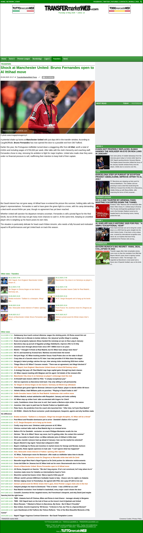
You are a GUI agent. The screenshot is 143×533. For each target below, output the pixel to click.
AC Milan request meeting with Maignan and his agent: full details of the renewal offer (47, 373)
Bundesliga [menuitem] (37, 59)
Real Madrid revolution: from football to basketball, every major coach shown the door (47, 490)
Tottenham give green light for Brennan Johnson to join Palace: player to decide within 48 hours (51, 388)
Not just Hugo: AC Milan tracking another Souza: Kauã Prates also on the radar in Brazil (48, 356)
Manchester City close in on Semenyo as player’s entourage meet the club (43, 376)
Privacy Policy (137, 519)
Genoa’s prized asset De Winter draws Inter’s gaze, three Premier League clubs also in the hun (51, 484)
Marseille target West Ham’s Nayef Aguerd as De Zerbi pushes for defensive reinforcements (49, 461)
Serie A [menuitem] (12, 59)
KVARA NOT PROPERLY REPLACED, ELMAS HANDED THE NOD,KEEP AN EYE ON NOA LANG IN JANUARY (119, 151)
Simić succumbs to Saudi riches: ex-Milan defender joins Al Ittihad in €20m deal (45, 437)
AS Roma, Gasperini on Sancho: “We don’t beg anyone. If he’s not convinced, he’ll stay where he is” (53, 469)
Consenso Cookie (125, 519)
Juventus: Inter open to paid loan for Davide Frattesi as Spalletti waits (41, 405)
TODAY (126, 103)
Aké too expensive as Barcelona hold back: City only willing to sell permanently (45, 382)
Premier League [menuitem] (23, 59)
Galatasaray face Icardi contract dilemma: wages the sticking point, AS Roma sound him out (50, 335)
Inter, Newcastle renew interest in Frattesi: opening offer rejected (39, 452)
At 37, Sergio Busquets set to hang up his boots (73, 299)
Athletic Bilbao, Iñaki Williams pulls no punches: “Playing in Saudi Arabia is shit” (45, 391)
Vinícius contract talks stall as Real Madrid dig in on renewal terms (40, 428)
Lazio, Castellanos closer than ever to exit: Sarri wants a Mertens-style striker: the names (49, 402)
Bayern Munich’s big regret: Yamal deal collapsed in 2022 (36, 443)
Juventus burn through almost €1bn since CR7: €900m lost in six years (41, 347)
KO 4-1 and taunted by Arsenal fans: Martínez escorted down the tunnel (42, 353)
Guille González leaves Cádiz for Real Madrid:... (73, 289)
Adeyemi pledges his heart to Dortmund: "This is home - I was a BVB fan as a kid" (46, 487)
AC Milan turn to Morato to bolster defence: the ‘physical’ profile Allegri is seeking (46, 338)
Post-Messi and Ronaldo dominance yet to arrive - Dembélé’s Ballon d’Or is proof (46, 420)
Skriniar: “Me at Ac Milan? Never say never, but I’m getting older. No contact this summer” (49, 434)
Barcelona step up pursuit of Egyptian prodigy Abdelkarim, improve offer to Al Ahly (46, 344)
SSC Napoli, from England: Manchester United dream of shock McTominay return (45, 367)
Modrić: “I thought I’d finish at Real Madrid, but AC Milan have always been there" (46, 350)
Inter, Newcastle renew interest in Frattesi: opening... (28, 308)
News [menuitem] (65, 59)
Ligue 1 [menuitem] (47, 59)
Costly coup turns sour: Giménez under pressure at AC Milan (38, 425)
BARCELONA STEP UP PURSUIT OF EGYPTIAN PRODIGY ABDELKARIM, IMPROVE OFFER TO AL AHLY (119, 177)
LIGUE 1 (99, 220)
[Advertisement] (21, 250)
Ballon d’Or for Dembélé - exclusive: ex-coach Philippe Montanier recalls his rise (45, 431)
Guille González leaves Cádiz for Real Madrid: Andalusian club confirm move (44, 393)
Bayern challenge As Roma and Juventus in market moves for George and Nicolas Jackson (49, 446)
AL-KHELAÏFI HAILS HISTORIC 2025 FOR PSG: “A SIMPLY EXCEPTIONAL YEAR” (119, 224)
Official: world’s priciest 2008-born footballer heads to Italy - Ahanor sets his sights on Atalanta (51, 478)
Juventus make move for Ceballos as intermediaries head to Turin (39, 472)
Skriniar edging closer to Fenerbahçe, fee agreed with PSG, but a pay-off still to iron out (48, 481)
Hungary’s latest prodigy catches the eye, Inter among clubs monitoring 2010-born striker (49, 361)
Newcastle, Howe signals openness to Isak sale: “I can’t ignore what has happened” (47, 449)
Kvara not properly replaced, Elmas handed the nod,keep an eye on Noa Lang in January (48, 341)
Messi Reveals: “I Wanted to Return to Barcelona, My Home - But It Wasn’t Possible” (47, 504)
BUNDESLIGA (101, 244)
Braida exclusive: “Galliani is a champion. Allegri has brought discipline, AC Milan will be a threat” (52, 417)
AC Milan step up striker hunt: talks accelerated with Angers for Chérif (41, 399)
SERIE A (99, 146)
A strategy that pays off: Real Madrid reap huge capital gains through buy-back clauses (48, 370)
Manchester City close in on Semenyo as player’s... (74, 280)
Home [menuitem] (4, 59)
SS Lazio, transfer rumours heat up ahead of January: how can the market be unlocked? (48, 440)
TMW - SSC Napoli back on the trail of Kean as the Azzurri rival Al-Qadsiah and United (47, 501)
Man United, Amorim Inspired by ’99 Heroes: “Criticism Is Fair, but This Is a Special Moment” (50, 507)
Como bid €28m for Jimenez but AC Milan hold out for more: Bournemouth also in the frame (50, 463)
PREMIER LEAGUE (103, 197)
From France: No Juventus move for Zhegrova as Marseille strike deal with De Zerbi (46, 457)
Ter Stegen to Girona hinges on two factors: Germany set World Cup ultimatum (45, 385)
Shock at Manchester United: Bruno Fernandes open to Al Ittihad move (41, 466)
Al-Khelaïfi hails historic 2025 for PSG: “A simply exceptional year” (40, 379)
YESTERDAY (136, 103)
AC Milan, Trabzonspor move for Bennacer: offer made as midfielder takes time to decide (48, 455)
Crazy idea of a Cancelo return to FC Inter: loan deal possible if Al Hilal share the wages (48, 358)
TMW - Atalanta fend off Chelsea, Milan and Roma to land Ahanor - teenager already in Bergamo (51, 498)
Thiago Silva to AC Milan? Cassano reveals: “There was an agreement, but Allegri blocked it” (50, 364)
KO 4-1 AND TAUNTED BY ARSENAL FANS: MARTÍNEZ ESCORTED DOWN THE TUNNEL (116, 201)
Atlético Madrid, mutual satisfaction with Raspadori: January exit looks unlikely (45, 396)
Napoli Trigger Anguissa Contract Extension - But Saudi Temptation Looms (43, 516)
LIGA (98, 172)
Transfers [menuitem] (57, 59)
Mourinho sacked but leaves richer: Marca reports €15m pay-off (39, 475)
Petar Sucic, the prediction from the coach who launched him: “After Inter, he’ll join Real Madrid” (52, 408)
